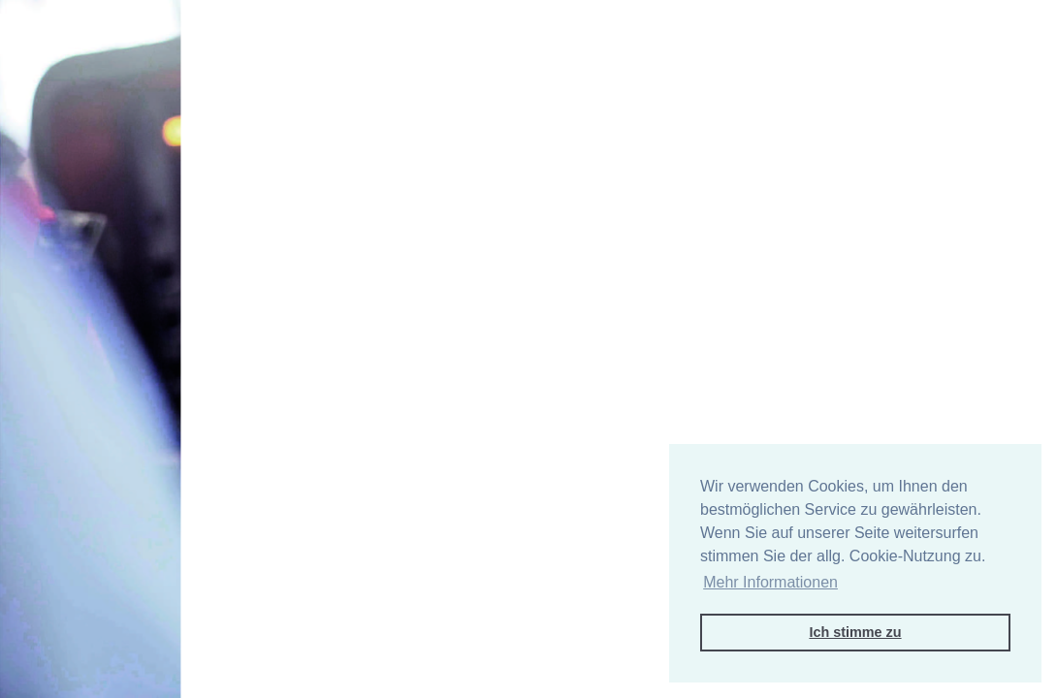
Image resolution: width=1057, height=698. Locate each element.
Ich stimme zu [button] (855, 632)
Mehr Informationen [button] (770, 582)
